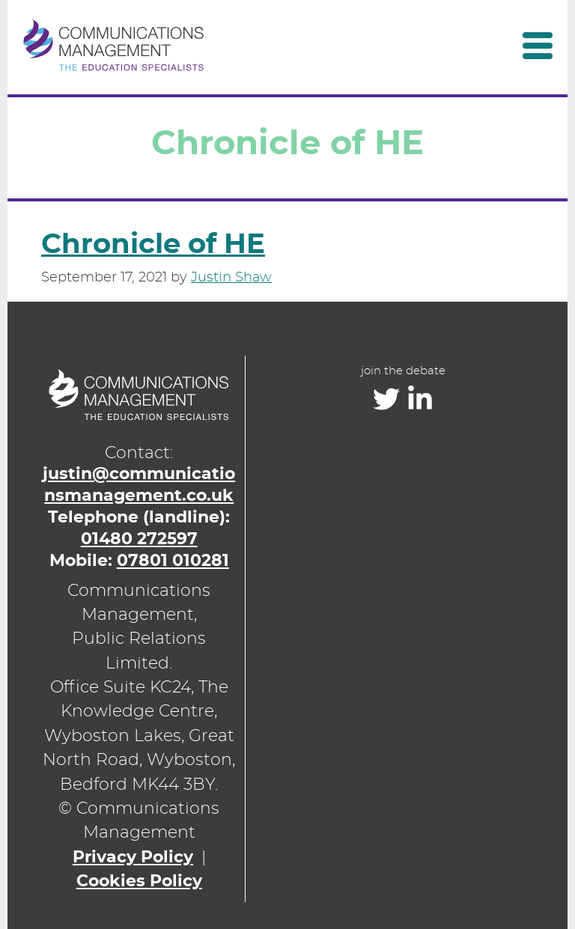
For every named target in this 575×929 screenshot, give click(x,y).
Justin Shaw (231, 277)
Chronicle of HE (153, 244)
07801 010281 (173, 561)
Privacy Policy (133, 857)
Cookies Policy (139, 881)
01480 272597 (139, 539)
